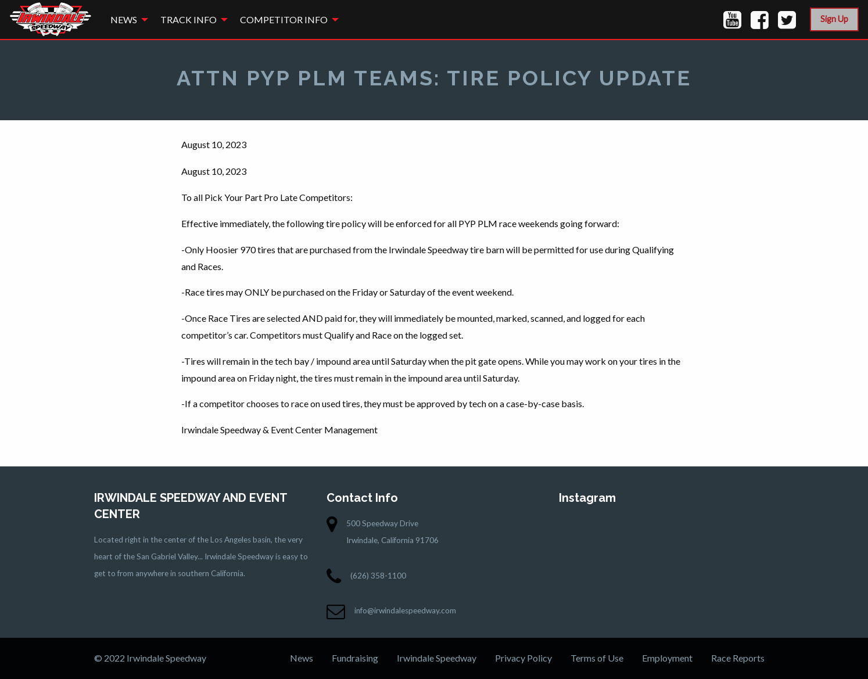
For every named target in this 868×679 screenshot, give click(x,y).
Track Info (188, 19)
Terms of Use (597, 657)
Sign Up (834, 19)
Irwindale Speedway (436, 657)
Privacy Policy (523, 657)
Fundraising (355, 657)
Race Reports (738, 657)
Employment (667, 657)
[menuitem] (126, 19)
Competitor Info (284, 19)
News (123, 19)
